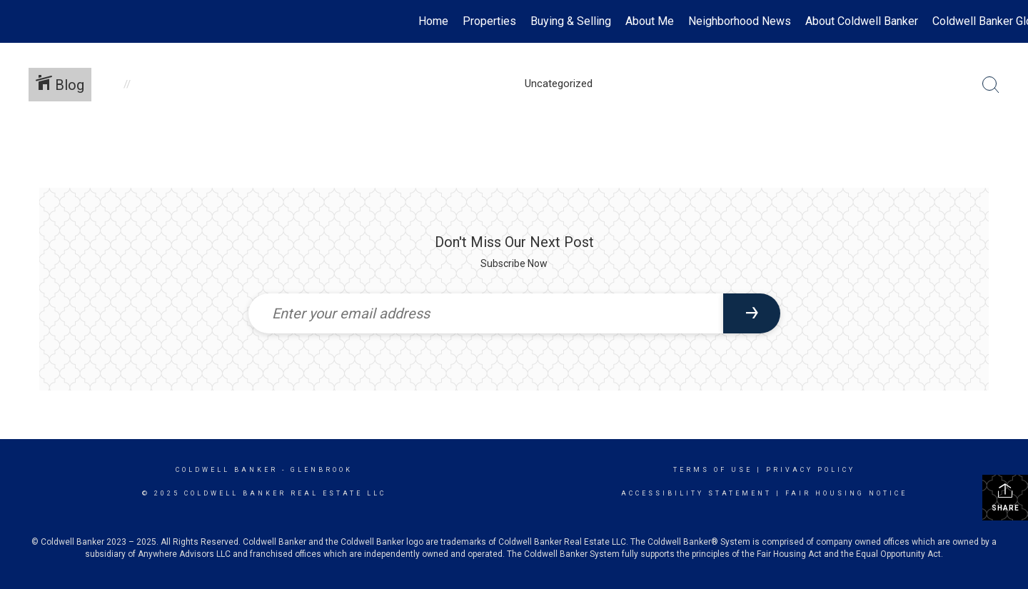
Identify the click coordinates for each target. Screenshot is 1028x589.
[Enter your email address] (485, 313)
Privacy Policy (810, 469)
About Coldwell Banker (861, 21)
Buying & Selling (570, 21)
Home (433, 21)
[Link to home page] (18, 21)
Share (1005, 497)
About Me (649, 21)
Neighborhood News (739, 21)
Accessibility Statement (696, 493)
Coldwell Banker (227, 469)
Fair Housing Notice (846, 493)
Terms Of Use (712, 469)
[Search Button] (991, 85)
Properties (489, 21)
